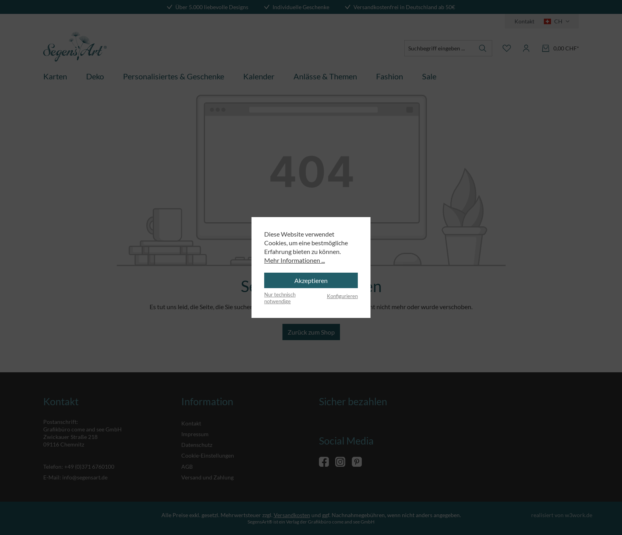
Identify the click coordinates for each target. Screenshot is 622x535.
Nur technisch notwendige (280, 298)
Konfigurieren (342, 296)
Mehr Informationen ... (294, 260)
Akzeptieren (311, 280)
